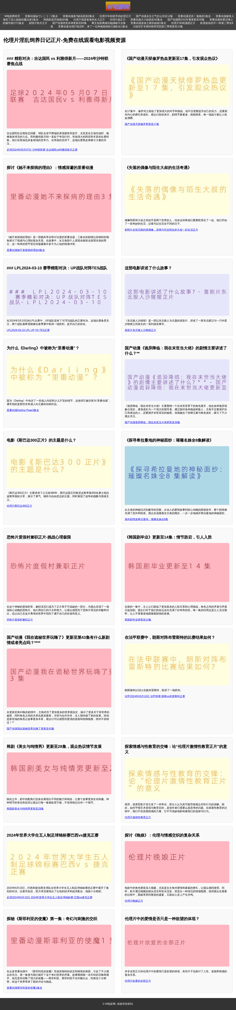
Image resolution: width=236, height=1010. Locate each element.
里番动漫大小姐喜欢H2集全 (146, 19)
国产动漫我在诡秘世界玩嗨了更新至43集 (30, 728)
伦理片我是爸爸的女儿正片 (89, 19)
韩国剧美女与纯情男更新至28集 (25, 808)
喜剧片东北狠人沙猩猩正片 (140, 330)
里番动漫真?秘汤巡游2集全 (79, 16)
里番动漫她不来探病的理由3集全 (26, 250)
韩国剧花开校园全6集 (56, 19)
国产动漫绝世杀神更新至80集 (69, 23)
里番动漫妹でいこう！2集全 (41, 16)
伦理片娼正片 (118, 19)
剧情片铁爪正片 (38, 23)
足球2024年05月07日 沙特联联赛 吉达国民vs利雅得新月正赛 (42, 149)
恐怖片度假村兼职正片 (20, 619)
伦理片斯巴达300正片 (19, 505)
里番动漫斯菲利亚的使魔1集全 (24, 987)
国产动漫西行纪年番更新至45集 (186, 19)
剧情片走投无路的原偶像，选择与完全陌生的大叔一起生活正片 (161, 229)
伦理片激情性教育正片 (138, 817)
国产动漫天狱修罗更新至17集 (142, 124)
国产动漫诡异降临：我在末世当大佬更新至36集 (152, 422)
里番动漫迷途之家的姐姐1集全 (148, 23)
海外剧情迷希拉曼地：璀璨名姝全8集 (146, 519)
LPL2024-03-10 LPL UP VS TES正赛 (28, 330)
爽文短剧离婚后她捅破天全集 (109, 23)
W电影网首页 (12, 16)
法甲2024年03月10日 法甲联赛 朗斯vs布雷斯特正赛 (155, 696)
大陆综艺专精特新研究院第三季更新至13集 (158, 26)
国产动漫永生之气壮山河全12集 (154, 16)
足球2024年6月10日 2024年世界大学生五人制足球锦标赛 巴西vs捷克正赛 (49, 897)
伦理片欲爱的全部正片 (138, 980)
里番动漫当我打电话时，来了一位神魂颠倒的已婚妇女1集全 (93, 26)
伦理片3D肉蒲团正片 (183, 23)
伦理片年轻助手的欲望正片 (115, 16)
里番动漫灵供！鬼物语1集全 (194, 16)
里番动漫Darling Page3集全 (23, 410)
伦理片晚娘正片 (134, 900)
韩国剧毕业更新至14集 (138, 619)
